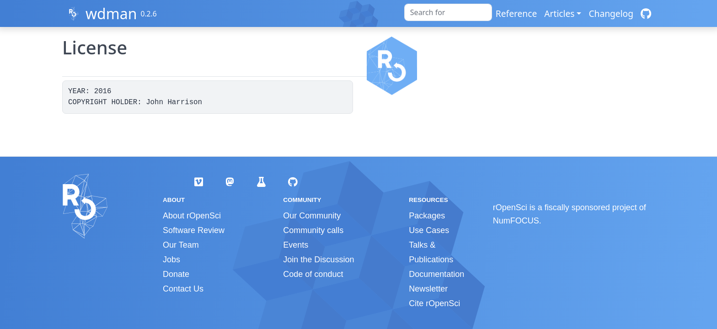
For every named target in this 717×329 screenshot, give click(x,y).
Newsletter (428, 288)
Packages (427, 215)
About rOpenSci (192, 215)
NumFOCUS (516, 220)
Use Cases (429, 230)
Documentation (436, 274)
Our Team (181, 244)
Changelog (611, 13)
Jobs (171, 259)
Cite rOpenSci (434, 303)
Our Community (312, 215)
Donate (176, 274)
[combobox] (448, 12)
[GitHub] (646, 13)
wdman (111, 13)
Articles (559, 13)
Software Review (194, 230)
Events (295, 244)
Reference (516, 13)
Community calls (313, 230)
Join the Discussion (318, 259)
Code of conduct (313, 274)
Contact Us (183, 288)
